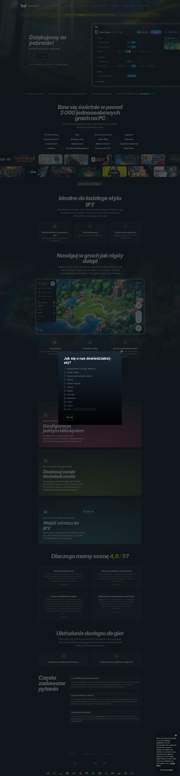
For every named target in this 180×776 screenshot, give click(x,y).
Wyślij (69, 417)
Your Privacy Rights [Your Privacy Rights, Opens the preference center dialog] (166, 770)
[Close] (175, 735)
